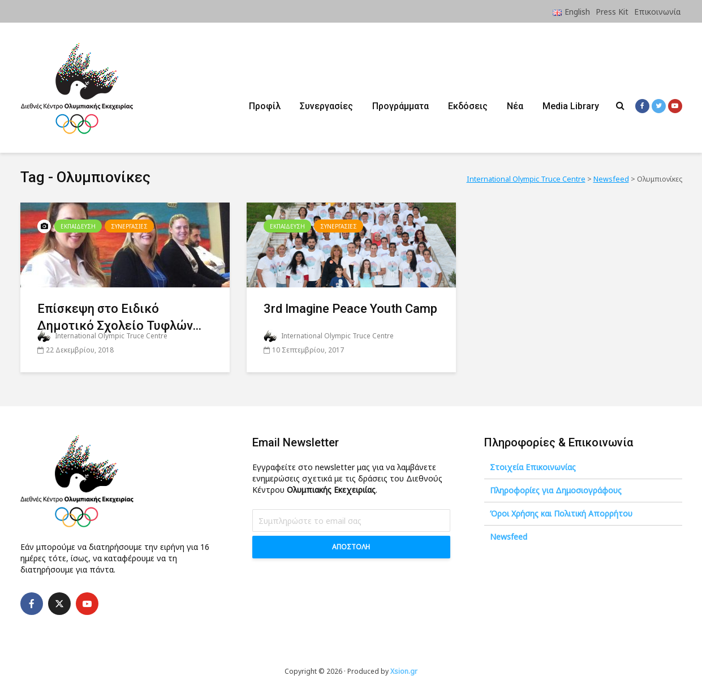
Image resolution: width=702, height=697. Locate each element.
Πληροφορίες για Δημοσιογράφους (556, 490)
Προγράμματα (400, 106)
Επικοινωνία (657, 11)
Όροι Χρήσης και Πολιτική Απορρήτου (561, 513)
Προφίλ (265, 106)
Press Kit (612, 11)
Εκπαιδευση (78, 226)
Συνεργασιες (129, 226)
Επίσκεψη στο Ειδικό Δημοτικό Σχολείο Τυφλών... (119, 317)
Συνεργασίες (326, 106)
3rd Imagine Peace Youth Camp (350, 309)
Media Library (570, 106)
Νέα (515, 106)
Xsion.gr (403, 671)
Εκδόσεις (468, 106)
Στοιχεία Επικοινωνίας (533, 467)
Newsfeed (508, 536)
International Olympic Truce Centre (102, 336)
